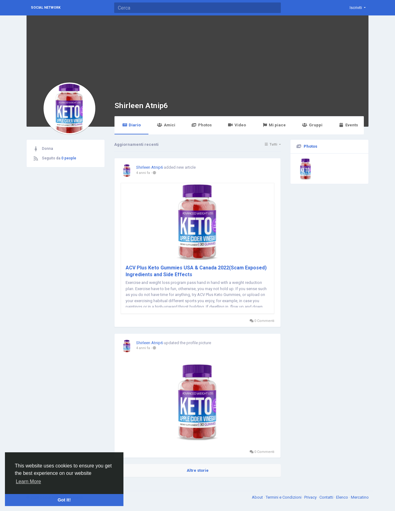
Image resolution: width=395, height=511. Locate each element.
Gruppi (312, 125)
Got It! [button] (64, 499)
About (258, 497)
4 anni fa (143, 173)
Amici (166, 125)
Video (237, 125)
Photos (202, 125)
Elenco (342, 497)
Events (348, 125)
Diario (131, 125)
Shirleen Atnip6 (141, 105)
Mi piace (274, 125)
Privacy (311, 497)
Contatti (326, 497)
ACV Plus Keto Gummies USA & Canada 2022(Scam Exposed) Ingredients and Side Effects (196, 271)
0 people (68, 158)
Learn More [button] (28, 481)
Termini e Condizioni (284, 497)
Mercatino (360, 497)
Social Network (45, 8)
